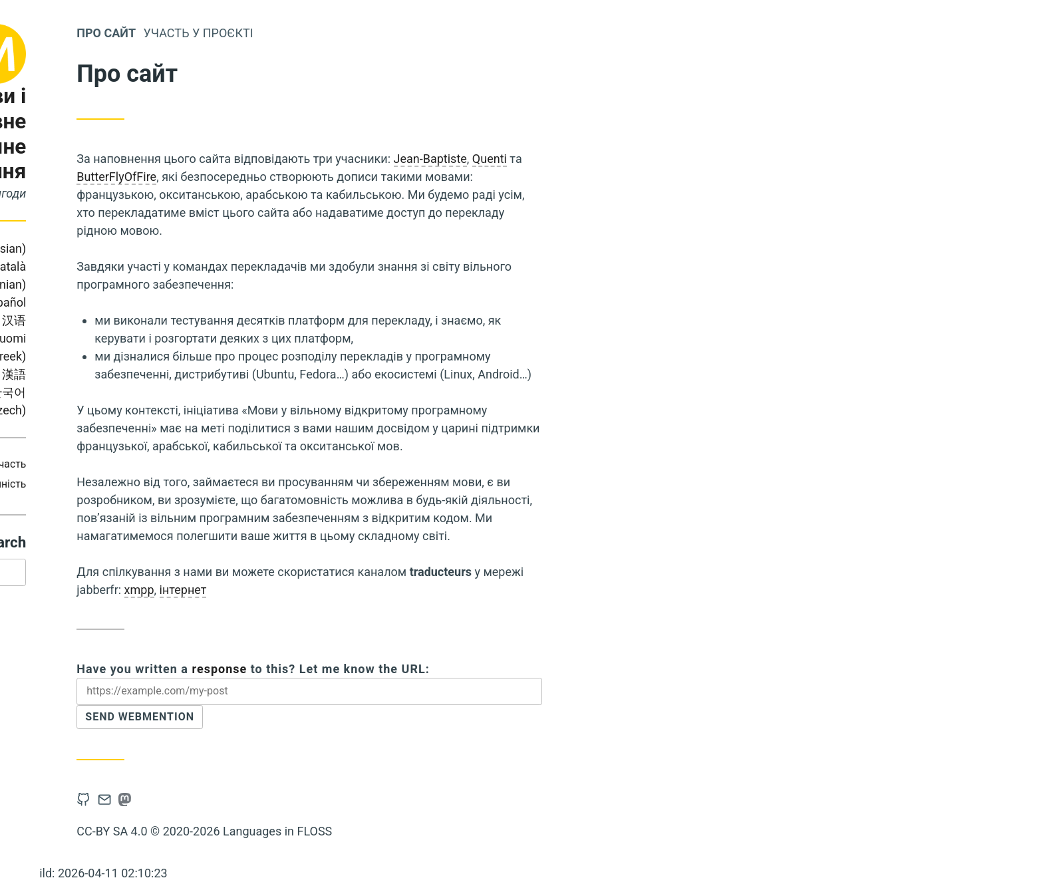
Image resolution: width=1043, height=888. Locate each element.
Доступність (156, 484)
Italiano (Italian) (117, 320)
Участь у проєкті (358, 33)
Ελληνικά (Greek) (140, 356)
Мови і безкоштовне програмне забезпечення (117, 134)
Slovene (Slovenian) (134, 284)
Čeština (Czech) (144, 410)
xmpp (299, 590)
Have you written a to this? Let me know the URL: (413, 669)
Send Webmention (307, 721)
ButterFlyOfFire (277, 177)
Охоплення (117, 464)
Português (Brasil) (101, 266)
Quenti (650, 159)
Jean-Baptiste (590, 159)
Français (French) (94, 302)
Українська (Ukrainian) (97, 374)
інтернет (343, 590)
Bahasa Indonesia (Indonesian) (104, 248)
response (379, 669)
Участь (169, 464)
